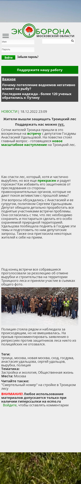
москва (20, 357)
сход (55, 357)
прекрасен (47, 180)
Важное (9, 79)
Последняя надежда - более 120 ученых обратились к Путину (36, 96)
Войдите (10, 405)
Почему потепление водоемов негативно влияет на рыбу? (38, 87)
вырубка (8, 365)
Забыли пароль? (27, 57)
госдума (66, 357)
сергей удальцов (51, 361)
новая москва (39, 357)
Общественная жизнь (55, 372)
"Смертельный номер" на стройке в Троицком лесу (38, 386)
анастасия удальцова (18, 361)
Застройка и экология (18, 372)
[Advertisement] (22, 349)
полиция (24, 365)
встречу (34, 133)
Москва (20, 376)
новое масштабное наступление (32, 143)
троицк (7, 357)
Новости (9, 111)
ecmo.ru (54, 401)
